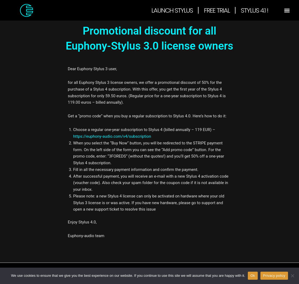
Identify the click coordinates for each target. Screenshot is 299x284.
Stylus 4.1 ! (254, 10)
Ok (253, 276)
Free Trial (217, 10)
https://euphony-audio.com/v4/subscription (112, 136)
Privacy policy (274, 276)
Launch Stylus (172, 10)
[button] (287, 10)
